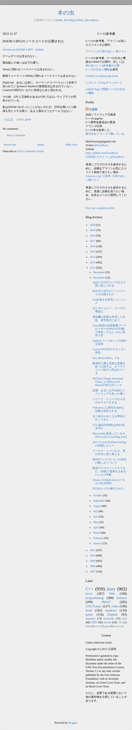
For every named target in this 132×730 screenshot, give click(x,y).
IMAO (106, 602)
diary (111, 588)
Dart (88, 626)
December (99, 272)
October (98, 495)
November (99, 277)
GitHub (58, 20)
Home (40, 144)
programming (94, 598)
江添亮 (93, 109)
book (89, 610)
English (112, 614)
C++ (90, 588)
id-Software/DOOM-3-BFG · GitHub (23, 49)
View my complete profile (100, 208)
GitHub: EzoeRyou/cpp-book (102, 76)
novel (98, 626)
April (96, 527)
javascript (108, 618)
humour (122, 598)
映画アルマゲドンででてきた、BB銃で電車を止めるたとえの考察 (109, 471)
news (89, 593)
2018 (93, 235)
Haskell (117, 626)
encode (107, 622)
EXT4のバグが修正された (108, 488)
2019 (93, 230)
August (97, 506)
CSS (120, 622)
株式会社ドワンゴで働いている (105, 133)
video (115, 606)
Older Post (71, 144)
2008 (93, 566)
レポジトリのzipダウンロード (104, 82)
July (95, 511)
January (97, 543)
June (96, 516)
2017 (93, 241)
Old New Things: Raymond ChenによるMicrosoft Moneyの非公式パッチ (107, 382)
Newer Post (9, 144)
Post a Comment (16, 135)
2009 (93, 560)
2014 (93, 256)
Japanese (90, 618)
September (99, 500)
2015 (93, 251)
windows (111, 610)
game (28, 119)
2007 (93, 571)
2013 (93, 262)
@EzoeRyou (91, 20)
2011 (93, 550)
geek (107, 626)
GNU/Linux (94, 606)
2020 (93, 224)
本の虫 (66, 13)
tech (124, 618)
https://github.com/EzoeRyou (102, 152)
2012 (93, 267)
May (96, 522)
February (98, 538)
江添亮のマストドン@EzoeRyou (105, 156)
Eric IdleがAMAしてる (105, 358)
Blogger (72, 722)
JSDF (94, 622)
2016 (93, 246)
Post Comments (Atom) (31, 151)
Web (112, 593)
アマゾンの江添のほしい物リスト (106, 51)
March (97, 532)
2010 (93, 555)
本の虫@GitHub (73, 20)
